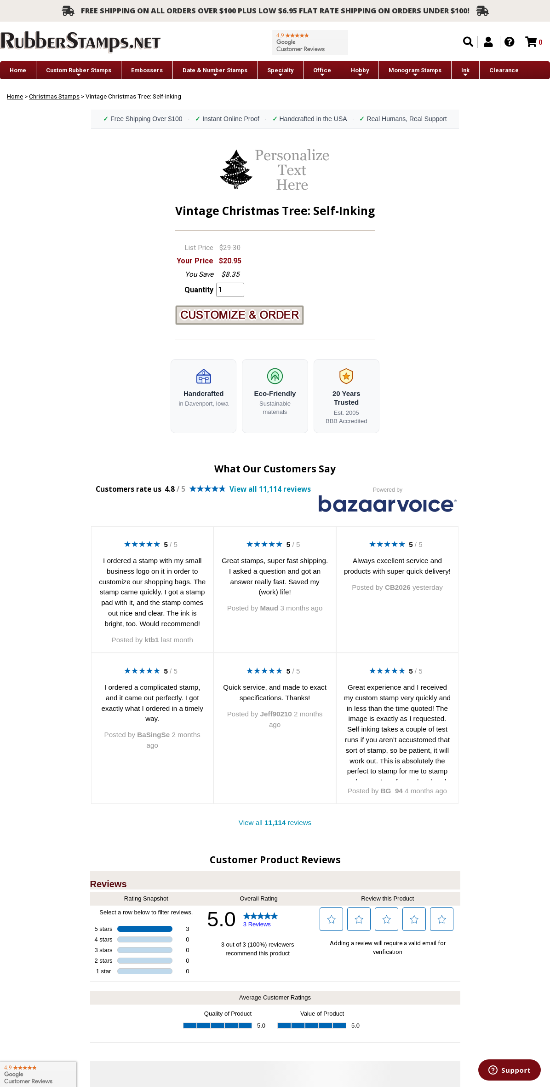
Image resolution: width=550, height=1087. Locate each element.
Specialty (280, 72)
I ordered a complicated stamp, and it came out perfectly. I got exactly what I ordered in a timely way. (152, 702)
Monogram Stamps (415, 72)
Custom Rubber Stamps (78, 72)
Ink (465, 72)
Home (18, 70)
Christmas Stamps (54, 96)
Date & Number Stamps (215, 72)
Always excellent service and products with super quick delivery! (397, 566)
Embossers (147, 70)
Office (322, 72)
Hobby (360, 72)
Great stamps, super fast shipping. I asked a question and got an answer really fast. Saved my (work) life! (275, 576)
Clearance (504, 70)
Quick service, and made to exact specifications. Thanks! (275, 692)
